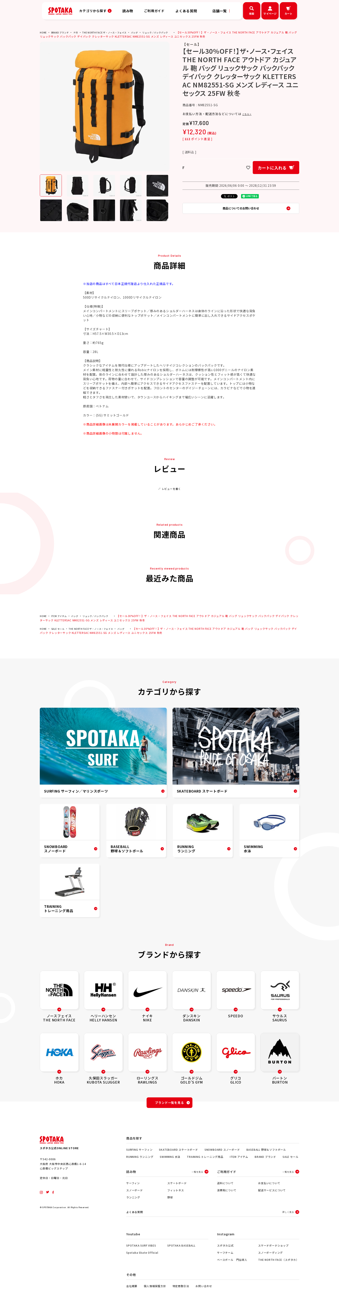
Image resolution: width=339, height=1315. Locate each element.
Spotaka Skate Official (142, 1256)
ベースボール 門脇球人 (232, 1263)
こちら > (248, 114)
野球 (170, 1200)
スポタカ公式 (225, 1248)
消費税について (227, 1193)
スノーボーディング (270, 1256)
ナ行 (80, 32)
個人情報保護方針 (155, 1289)
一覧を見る (197, 1174)
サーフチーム (225, 1256)
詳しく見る (288, 1215)
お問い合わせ (203, 1289)
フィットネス (175, 1193)
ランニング (133, 1200)
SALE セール (60, 628)
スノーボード (134, 1193)
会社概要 (131, 1289)
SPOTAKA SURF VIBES (141, 1248)
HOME (44, 32)
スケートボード (177, 1185)
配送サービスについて (272, 1193)
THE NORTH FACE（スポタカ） (278, 1263)
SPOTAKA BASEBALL (181, 1248)
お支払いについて (269, 1185)
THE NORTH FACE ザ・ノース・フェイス (113, 32)
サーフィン (133, 1185)
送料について (225, 1185)
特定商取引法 (181, 1289)
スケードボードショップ (273, 1248)
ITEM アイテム (61, 616)
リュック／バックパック (171, 32)
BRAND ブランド (62, 32)
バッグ (147, 32)
